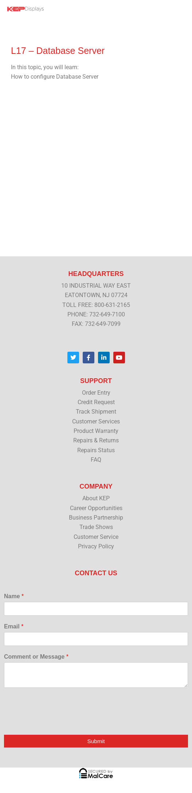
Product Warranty (96, 431)
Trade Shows (96, 527)
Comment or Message (36, 657)
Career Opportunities (96, 508)
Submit (96, 741)
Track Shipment (96, 412)
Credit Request (96, 402)
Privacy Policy (96, 546)
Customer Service (96, 537)
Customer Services (96, 421)
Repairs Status (96, 450)
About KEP (96, 498)
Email (13, 626)
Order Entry (96, 393)
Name (14, 596)
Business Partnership (96, 517)
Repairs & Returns (96, 440)
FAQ (96, 460)
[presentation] (59, 722)
